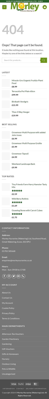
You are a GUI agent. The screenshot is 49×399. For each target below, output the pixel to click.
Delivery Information (36, 389)
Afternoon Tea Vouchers (13, 334)
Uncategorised (8, 374)
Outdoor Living (9, 364)
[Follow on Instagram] (9, 276)
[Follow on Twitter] (14, 276)
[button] (4, 7)
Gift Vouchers (8, 349)
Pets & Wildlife (8, 369)
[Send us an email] (18, 276)
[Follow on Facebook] (4, 276)
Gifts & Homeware (10, 354)
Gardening (6, 344)
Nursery (5, 359)
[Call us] (23, 276)
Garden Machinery (10, 339)
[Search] (44, 60)
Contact (20, 389)
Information (9, 389)
